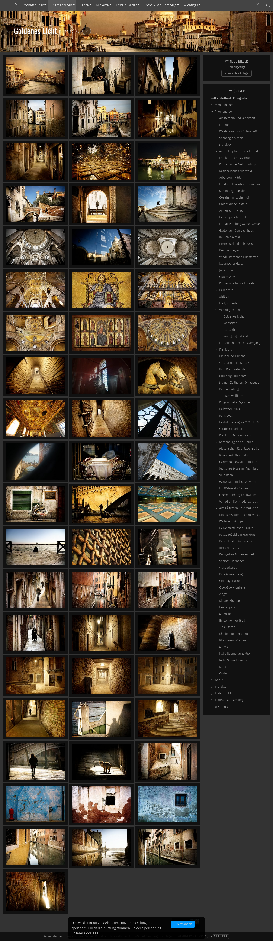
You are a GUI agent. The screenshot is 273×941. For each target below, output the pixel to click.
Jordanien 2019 (229, 548)
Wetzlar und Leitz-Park (234, 363)
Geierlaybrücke (229, 581)
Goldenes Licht (234, 316)
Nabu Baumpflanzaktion (235, 653)
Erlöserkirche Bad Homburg (237, 164)
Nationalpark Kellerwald (235, 171)
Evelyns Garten (229, 303)
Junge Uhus (226, 270)
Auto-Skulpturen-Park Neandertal (240, 151)
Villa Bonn (226, 475)
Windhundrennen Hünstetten (238, 257)
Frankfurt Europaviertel (235, 158)
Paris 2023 (226, 416)
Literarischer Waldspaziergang (239, 343)
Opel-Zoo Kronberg (232, 587)
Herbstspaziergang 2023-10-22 (239, 422)
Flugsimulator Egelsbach (235, 402)
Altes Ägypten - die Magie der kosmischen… (240, 508)
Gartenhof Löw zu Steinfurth (238, 462)
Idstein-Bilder (126, 5)
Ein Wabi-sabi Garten (233, 488)
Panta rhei (230, 330)
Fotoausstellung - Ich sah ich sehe (240, 283)
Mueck (223, 647)
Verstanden (184, 924)
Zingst (223, 594)
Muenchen (226, 614)
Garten (223, 673)
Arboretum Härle (230, 178)
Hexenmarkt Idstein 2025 (236, 244)
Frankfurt (225, 349)
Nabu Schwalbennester (235, 660)
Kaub (222, 667)
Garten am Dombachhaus (236, 230)
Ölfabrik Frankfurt (231, 429)
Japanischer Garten (232, 263)
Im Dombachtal (229, 237)
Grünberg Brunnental (233, 376)
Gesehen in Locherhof (234, 197)
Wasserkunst (228, 568)
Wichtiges (191, 5)
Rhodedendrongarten (233, 634)
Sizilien (224, 297)
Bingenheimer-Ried (232, 620)
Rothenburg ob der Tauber (236, 442)
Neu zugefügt (236, 67)
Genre (84, 5)
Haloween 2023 (229, 409)
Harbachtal (226, 290)
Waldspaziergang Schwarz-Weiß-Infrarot (240, 131)
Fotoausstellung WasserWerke (239, 224)
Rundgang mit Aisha (237, 336)
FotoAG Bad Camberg (160, 5)
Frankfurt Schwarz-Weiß (235, 435)
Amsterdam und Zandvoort (237, 118)
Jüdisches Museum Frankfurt (238, 468)
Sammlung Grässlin (232, 191)
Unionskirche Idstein (233, 204)
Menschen (230, 323)
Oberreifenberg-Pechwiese (237, 495)
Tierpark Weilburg (231, 396)
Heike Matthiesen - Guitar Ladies (240, 528)
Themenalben (61, 5)
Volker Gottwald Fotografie (229, 98)
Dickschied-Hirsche (232, 356)
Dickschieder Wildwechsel (236, 541)
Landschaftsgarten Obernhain (239, 184)
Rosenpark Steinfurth (233, 455)
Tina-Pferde (227, 627)
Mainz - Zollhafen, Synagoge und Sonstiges (240, 382)
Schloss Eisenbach (231, 561)
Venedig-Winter (229, 310)
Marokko (225, 144)
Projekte (102, 5)
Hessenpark (227, 607)
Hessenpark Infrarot (232, 217)
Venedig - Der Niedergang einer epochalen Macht (240, 501)
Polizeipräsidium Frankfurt (237, 534)
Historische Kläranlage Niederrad (240, 449)
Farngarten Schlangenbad (236, 554)
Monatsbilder (34, 5)
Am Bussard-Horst (231, 211)
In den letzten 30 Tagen (236, 73)
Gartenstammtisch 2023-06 (237, 482)
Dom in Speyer (229, 250)
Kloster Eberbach (230, 601)
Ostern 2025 (227, 277)
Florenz (224, 125)
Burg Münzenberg (231, 574)
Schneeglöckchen (231, 138)
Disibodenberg (229, 389)
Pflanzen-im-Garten (232, 640)
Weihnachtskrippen (232, 521)
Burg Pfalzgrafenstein (233, 369)
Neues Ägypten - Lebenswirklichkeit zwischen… (240, 515)
